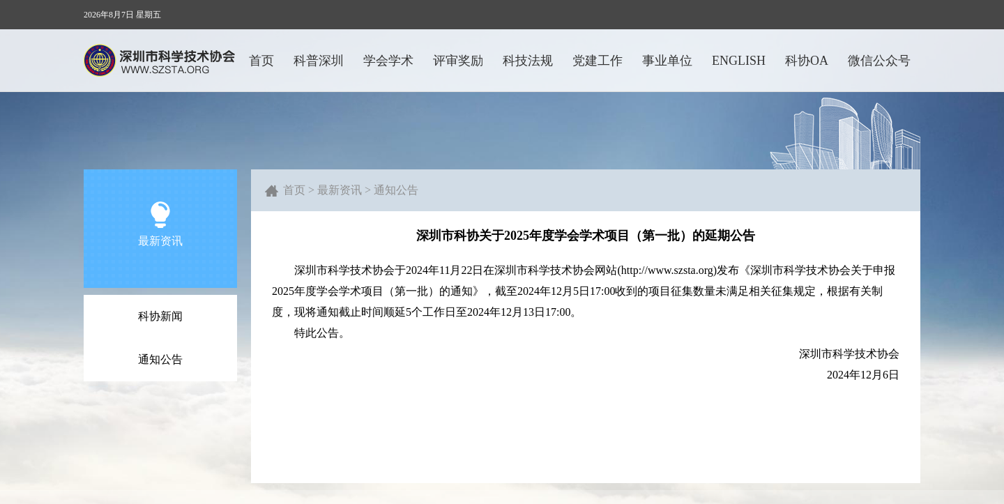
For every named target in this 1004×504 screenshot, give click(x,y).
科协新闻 (160, 316)
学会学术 (388, 61)
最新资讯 (339, 190)
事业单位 (667, 61)
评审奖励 (458, 61)
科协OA (806, 61)
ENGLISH (739, 61)
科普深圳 (319, 61)
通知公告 (160, 359)
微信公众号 (879, 61)
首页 (261, 61)
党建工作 (597, 61)
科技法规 (528, 61)
